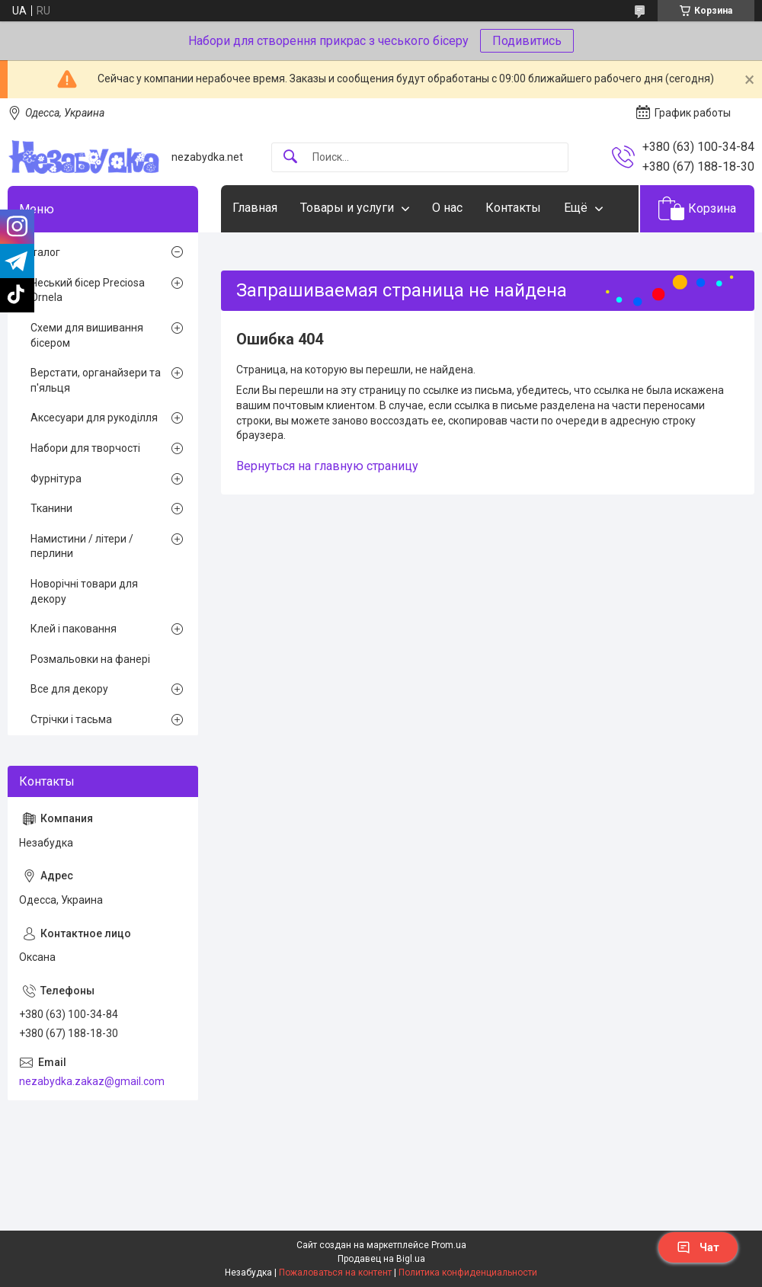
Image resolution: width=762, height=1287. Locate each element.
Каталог (39, 252)
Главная (254, 207)
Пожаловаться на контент (335, 1272)
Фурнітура (56, 478)
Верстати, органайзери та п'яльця (95, 380)
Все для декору (69, 689)
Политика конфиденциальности (468, 1272)
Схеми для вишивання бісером (86, 335)
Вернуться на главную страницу (327, 466)
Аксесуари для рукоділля (94, 417)
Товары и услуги (347, 207)
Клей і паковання (73, 629)
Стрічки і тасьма (71, 719)
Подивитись (527, 41)
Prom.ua (448, 1245)
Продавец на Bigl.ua (381, 1258)
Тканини (51, 508)
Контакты (513, 207)
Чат (698, 1247)
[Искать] (290, 157)
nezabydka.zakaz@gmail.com (92, 1081)
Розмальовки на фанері (90, 659)
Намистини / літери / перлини (81, 546)
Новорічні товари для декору (84, 591)
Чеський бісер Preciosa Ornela (87, 290)
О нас (447, 207)
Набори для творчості (85, 448)
